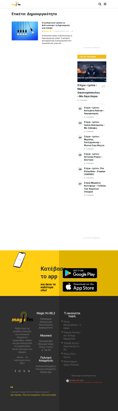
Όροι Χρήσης (16, 395)
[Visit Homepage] (16, 4)
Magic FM (48, 31)
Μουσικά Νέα (46, 341)
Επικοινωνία (46, 322)
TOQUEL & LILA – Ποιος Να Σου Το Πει (71, 346)
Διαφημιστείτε (46, 327)
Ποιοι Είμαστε (46, 324)
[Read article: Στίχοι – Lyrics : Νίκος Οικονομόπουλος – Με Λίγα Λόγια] (91, 71)
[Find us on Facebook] (15, 371)
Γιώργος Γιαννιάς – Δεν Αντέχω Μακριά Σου (72, 335)
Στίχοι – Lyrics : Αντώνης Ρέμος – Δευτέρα (93, 157)
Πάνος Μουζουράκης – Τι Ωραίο (72, 324)
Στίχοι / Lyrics (46, 347)
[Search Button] (100, 4)
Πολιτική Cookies (48, 395)
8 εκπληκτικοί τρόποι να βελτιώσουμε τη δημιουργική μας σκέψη (56, 25)
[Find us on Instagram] (19, 371)
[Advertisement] (97, 28)
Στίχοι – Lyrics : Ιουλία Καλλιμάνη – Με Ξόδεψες (94, 125)
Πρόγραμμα (46, 318)
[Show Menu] (105, 4)
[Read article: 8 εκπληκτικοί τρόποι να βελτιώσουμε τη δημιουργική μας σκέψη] (25, 30)
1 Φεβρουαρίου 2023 (61, 31)
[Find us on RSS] (29, 371)
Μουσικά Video (45, 344)
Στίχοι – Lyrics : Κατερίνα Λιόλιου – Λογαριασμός (94, 110)
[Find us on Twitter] (24, 371)
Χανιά (95, 322)
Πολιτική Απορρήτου (46, 366)
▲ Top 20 (46, 350)
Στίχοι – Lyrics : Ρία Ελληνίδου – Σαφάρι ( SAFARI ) (94, 171)
